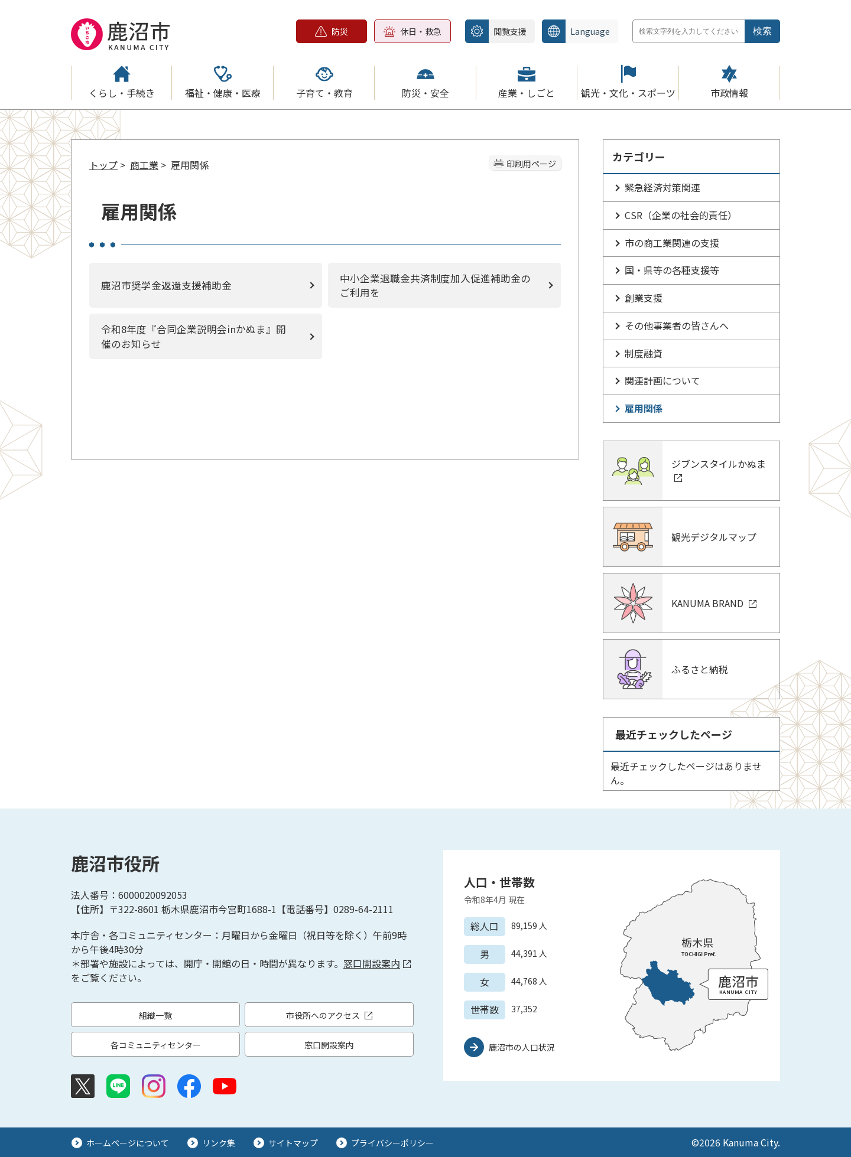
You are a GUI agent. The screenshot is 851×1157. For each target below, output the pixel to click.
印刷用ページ (531, 164)
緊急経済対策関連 (662, 187)
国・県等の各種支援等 (672, 270)
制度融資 (643, 353)
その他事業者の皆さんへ (677, 325)
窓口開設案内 (377, 963)
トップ (103, 165)
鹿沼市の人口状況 (522, 1047)
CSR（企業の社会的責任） (681, 215)
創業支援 (643, 298)
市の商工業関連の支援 (672, 243)
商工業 (144, 165)
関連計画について (662, 380)
